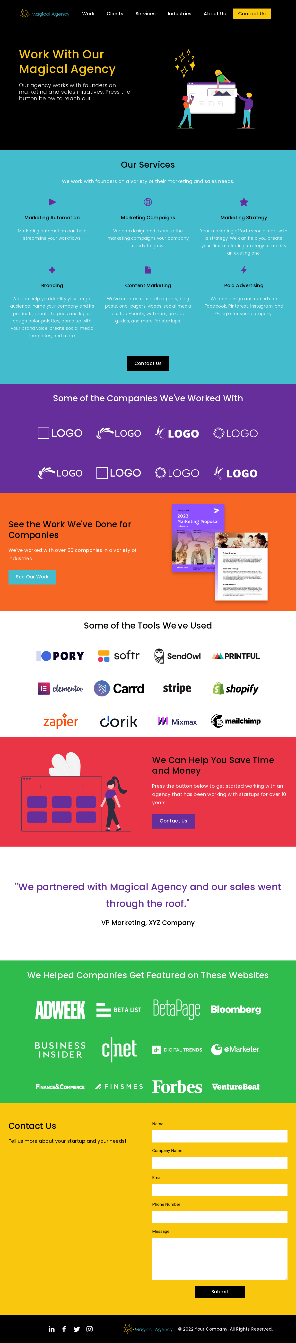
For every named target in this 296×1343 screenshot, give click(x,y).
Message (160, 1231)
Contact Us (252, 13)
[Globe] (148, 202)
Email (157, 1177)
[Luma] (52, 270)
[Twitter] (77, 1329)
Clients (115, 13)
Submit (220, 1291)
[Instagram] (90, 1329)
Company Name (167, 1150)
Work (88, 13)
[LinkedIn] (52, 1329)
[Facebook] (64, 1329)
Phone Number (166, 1204)
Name (157, 1123)
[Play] (52, 202)
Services (146, 13)
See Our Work (32, 577)
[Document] (148, 270)
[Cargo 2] (244, 270)
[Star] (244, 202)
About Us (215, 13)
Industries (180, 13)
